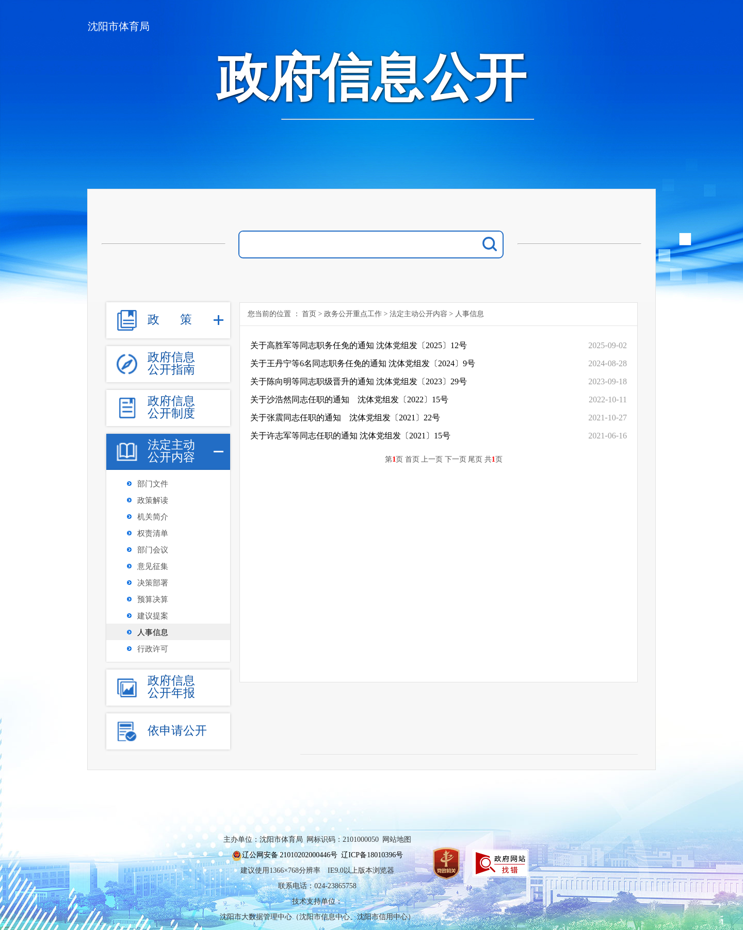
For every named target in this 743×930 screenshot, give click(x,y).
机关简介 (152, 517)
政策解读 (152, 500)
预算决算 (152, 599)
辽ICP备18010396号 (372, 855)
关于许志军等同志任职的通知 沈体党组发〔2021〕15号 (350, 435)
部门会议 (152, 550)
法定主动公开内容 (418, 314)
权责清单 (152, 533)
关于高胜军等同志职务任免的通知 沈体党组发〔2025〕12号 (358, 345)
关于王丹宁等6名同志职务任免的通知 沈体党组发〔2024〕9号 (362, 363)
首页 (309, 314)
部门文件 (152, 484)
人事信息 (152, 632)
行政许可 (152, 649)
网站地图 (396, 839)
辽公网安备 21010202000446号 (290, 855)
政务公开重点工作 (353, 314)
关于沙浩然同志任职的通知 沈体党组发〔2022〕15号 (349, 399)
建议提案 (152, 616)
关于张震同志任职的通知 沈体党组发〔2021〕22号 (345, 417)
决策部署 (152, 583)
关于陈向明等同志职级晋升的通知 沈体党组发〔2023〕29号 (358, 381)
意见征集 (152, 566)
